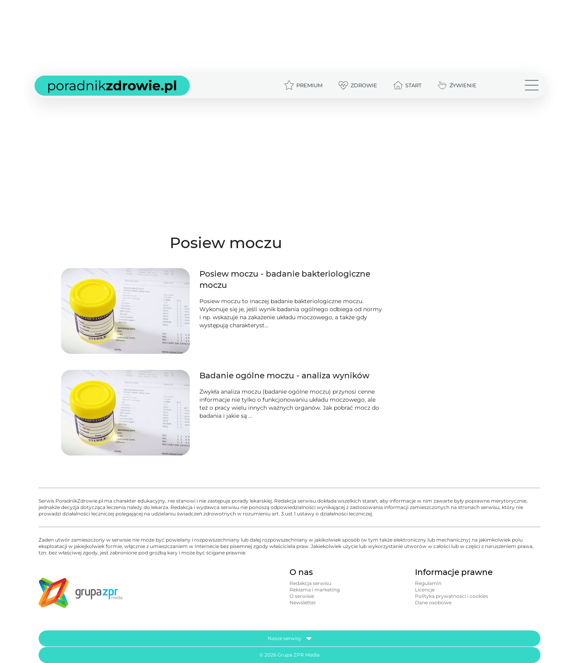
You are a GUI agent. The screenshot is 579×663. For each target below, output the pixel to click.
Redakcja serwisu (310, 583)
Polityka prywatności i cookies (451, 596)
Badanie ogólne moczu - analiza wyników (284, 375)
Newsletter (303, 602)
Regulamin (428, 583)
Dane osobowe (433, 602)
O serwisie (302, 596)
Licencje (425, 590)
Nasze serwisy (290, 638)
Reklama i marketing (315, 590)
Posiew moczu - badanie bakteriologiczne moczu (284, 279)
